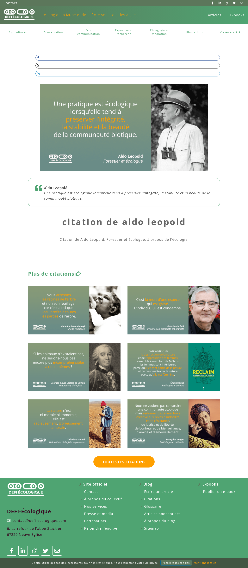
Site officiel (95, 484)
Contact (10, 3)
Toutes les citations (124, 462)
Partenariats (95, 521)
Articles (214, 15)
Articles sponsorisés (162, 513)
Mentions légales (205, 563)
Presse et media (98, 513)
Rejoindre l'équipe (100, 528)
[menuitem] (214, 15)
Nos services (95, 506)
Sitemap (151, 528)
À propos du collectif (103, 499)
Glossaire (152, 506)
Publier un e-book (219, 491)
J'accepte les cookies (176, 563)
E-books (237, 15)
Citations (152, 499)
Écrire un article (158, 491)
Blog (147, 484)
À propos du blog (159, 521)
